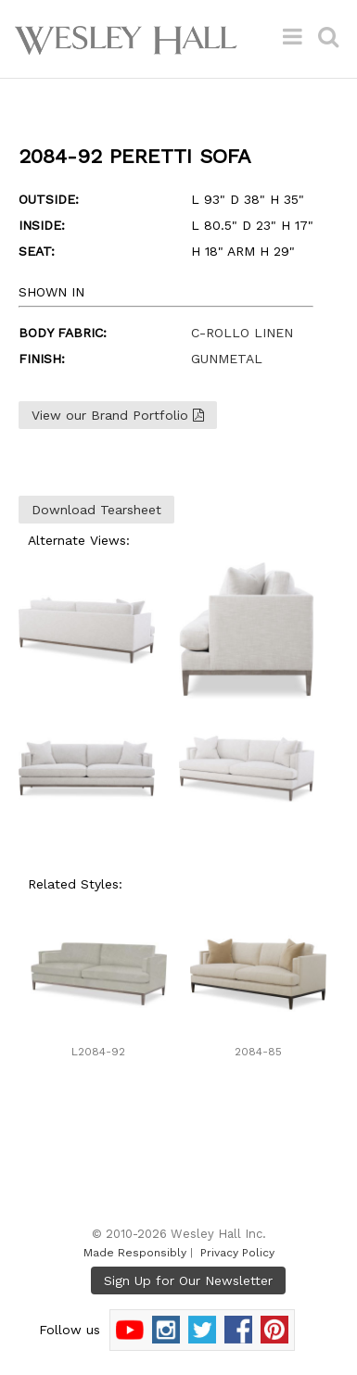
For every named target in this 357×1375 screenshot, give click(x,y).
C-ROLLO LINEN (242, 332)
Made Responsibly (134, 1252)
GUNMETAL (226, 358)
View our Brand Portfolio (118, 415)
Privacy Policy (237, 1252)
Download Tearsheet (96, 509)
